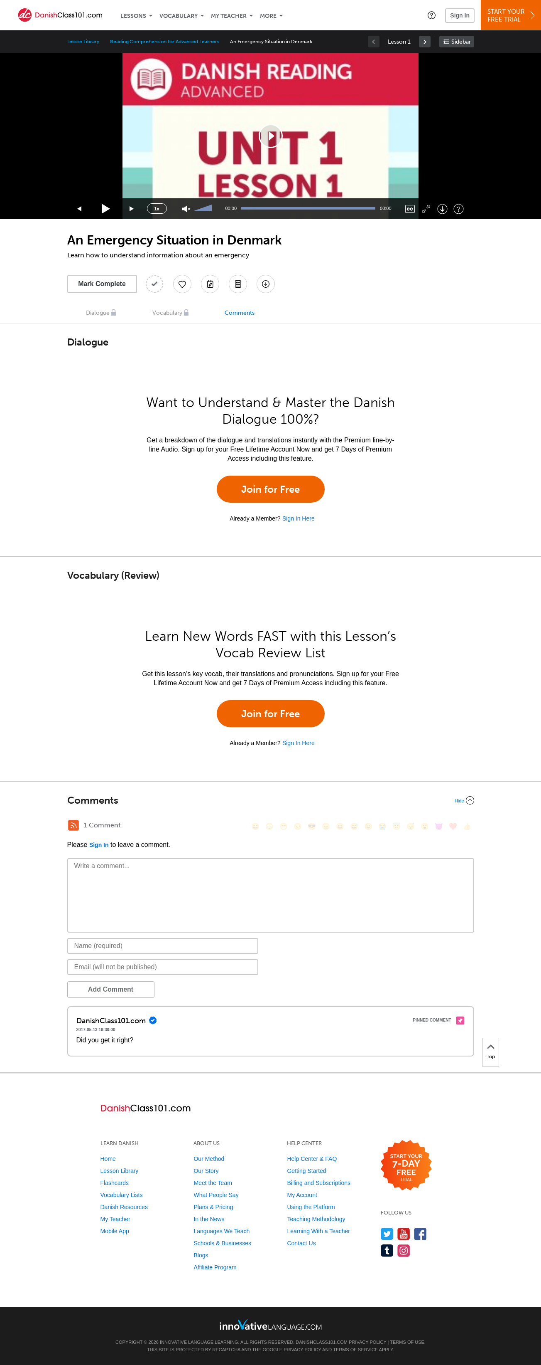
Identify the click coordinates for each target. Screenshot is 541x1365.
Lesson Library (83, 41)
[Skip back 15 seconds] (79, 209)
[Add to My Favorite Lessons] (182, 284)
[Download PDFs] (238, 284)
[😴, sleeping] (411, 826)
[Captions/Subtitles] (410, 209)
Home (108, 1158)
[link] (425, 41)
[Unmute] (186, 209)
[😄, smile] (255, 826)
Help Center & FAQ (312, 1158)
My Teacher (229, 16)
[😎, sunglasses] (312, 826)
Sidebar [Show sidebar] (461, 41)
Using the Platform (311, 1207)
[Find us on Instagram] (403, 1250)
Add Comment (110, 989)
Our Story (205, 1171)
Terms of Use (407, 1342)
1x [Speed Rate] (156, 208)
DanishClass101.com (322, 1342)
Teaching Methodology (316, 1219)
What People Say (215, 1195)
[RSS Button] (73, 825)
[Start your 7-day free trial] (406, 1165)
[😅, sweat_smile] (354, 826)
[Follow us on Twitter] (387, 1233)
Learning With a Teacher (318, 1231)
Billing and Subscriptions (318, 1183)
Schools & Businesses (222, 1243)
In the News (208, 1219)
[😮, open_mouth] (425, 826)
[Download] (442, 209)
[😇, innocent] (396, 826)
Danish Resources (124, 1207)
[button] (431, 15)
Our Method (208, 1158)
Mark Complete (102, 283)
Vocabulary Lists (121, 1195)
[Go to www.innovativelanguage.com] (271, 1324)
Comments (240, 312)
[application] (270, 136)
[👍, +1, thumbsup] (467, 826)
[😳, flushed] (269, 826)
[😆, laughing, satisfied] (340, 826)
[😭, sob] (382, 826)
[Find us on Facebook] (420, 1233)
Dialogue (98, 312)
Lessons (133, 16)
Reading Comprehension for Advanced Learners (164, 41)
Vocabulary (178, 16)
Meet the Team (212, 1183)
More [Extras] (268, 16)
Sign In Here (298, 518)
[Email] (163, 967)
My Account (302, 1195)
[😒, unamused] (298, 826)
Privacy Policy (367, 1342)
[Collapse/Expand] (270, 800)
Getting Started (306, 1171)
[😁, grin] (284, 826)
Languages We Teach (221, 1231)
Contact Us (301, 1243)
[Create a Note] (210, 284)
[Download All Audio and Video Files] (266, 284)
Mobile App (114, 1231)
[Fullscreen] (426, 209)
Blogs (200, 1255)
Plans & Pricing (213, 1207)
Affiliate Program (214, 1267)
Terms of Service (355, 1349)
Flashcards (114, 1183)
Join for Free (270, 489)
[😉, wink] (368, 826)
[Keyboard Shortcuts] (458, 209)
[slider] (203, 208)
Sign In (460, 15)
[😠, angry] (326, 826)
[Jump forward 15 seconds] (132, 209)
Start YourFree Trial (512, 15)
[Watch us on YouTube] (403, 1233)
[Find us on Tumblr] (387, 1250)
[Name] (163, 946)
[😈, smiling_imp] (439, 826)
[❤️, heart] (453, 826)
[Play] (106, 209)
